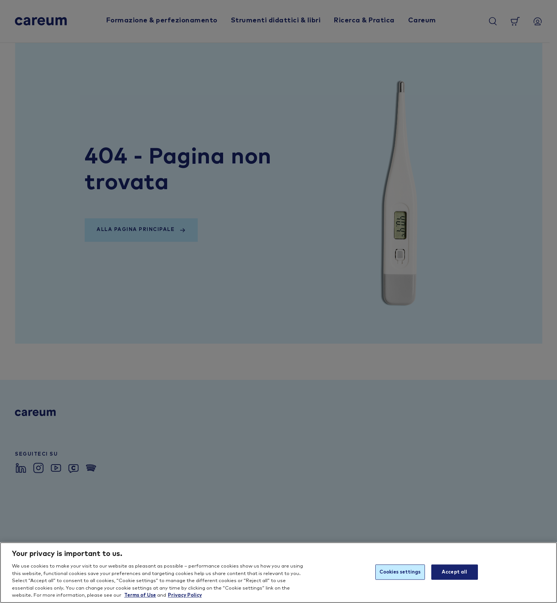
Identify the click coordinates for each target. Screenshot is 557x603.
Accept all (454, 571)
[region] (278, 572)
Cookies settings (400, 571)
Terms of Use (140, 595)
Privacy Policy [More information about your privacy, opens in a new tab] (185, 595)
